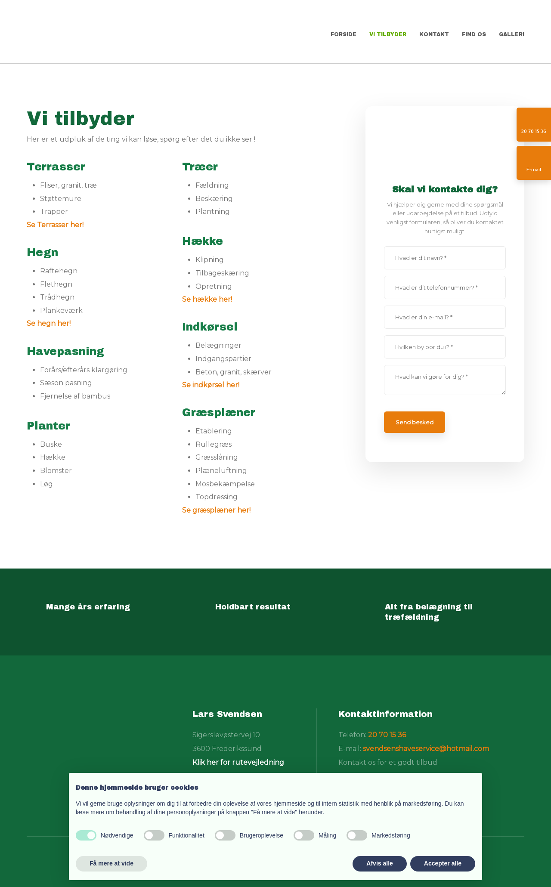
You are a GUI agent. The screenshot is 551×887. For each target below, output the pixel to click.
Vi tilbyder (387, 34)
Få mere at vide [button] (111, 863)
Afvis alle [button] (379, 863)
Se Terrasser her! (55, 225)
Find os (474, 34)
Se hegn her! (49, 323)
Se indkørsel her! (210, 385)
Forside (343, 34)
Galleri (511, 34)
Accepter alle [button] (442, 863)
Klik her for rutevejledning (238, 762)
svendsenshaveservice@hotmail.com (426, 749)
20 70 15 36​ (387, 735)
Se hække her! (207, 299)
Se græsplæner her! (216, 510)
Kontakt (434, 34)
